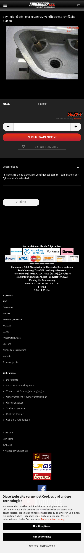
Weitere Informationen (42, 545)
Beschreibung (10, 166)
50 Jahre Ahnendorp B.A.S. (20, 385)
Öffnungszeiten (14, 402)
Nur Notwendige (42, 536)
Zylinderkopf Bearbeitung (14, 350)
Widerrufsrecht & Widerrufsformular (26, 396)
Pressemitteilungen (12, 338)
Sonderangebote (10, 362)
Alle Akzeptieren (42, 526)
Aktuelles (7, 325)
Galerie (6, 332)
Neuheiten (7, 356)
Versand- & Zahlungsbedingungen (25, 391)
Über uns (7, 344)
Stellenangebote (15, 408)
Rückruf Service (15, 414)
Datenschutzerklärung (53, 519)
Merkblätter (12, 379)
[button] (8, 127)
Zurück (21, 202)
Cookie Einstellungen (18, 419)
